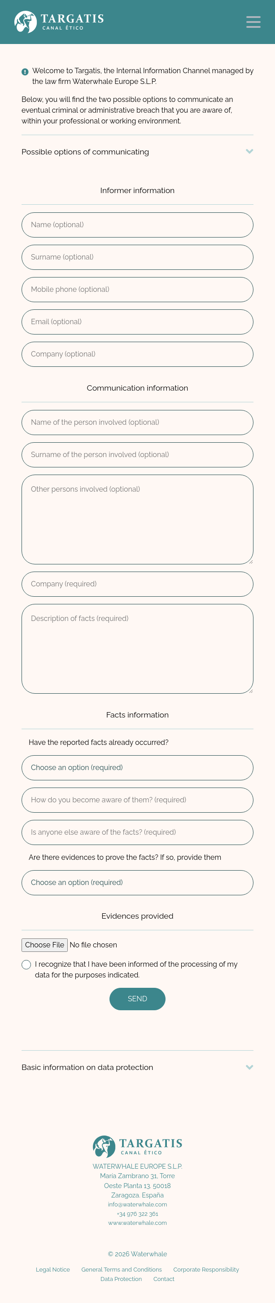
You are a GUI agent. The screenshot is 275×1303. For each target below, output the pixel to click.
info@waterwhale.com (137, 1204)
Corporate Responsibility (206, 1269)
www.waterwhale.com (137, 1222)
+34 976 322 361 (137, 1214)
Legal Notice (53, 1269)
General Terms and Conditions (121, 1269)
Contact (164, 1279)
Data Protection (121, 1279)
